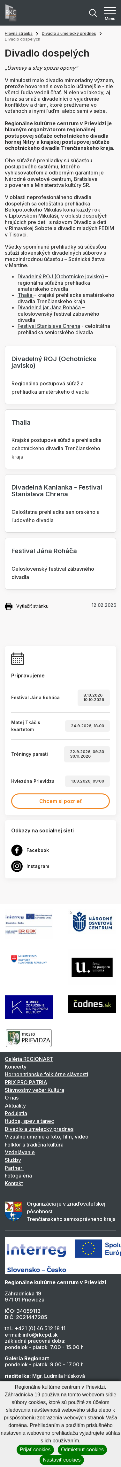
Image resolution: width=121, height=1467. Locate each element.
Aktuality (15, 1105)
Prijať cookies (35, 1449)
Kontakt (14, 1183)
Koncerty (15, 1066)
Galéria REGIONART (29, 1059)
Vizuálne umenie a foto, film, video (46, 1136)
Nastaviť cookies (61, 1460)
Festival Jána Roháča (44, 551)
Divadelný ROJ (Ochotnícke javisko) (61, 276)
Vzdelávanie (20, 1152)
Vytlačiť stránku (27, 606)
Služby (13, 1160)
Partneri (14, 1168)
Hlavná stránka (19, 33)
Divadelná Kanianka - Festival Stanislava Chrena (56, 490)
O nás (12, 1097)
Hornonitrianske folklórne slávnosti (46, 1074)
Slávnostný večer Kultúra (34, 1090)
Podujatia (16, 1113)
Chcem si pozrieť (60, 801)
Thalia (26, 295)
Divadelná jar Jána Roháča (49, 307)
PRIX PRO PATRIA (26, 1082)
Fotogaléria (18, 1175)
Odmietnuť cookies (82, 1449)
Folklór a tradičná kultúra (34, 1144)
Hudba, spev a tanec (29, 1121)
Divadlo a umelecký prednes (69, 33)
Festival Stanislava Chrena (49, 326)
